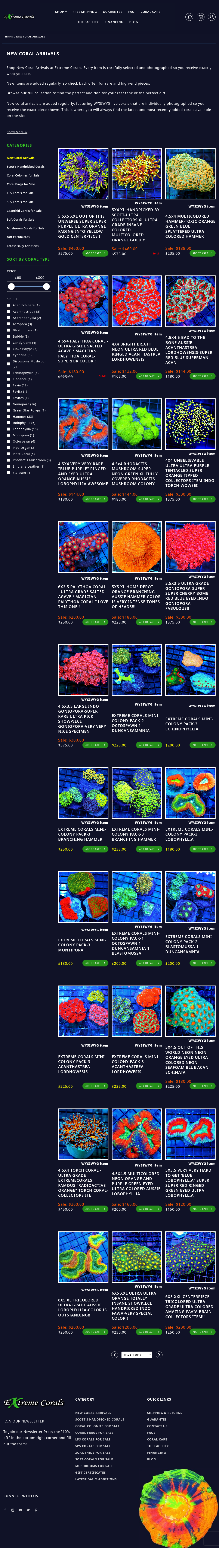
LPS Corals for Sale (20, 193)
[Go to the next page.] (159, 1354)
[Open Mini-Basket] (200, 17)
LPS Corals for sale (93, 1439)
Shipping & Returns (164, 1413)
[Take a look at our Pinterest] (36, 1510)
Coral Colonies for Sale (23, 175)
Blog (133, 22)
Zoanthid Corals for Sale (24, 211)
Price (29, 271)
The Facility (88, 22)
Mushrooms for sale (94, 1466)
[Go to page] (136, 1355)
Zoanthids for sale (93, 1453)
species (29, 299)
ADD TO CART (95, 253)
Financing (114, 22)
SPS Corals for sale (93, 1446)
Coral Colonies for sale (97, 1426)
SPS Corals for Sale (20, 202)
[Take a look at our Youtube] (20, 1510)
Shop (61, 12)
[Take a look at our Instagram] (13, 1510)
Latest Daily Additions (23, 246)
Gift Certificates (18, 237)
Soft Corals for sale (94, 1459)
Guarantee (112, 12)
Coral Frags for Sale (21, 184)
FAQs (151, 1433)
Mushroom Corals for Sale (25, 228)
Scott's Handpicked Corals (25, 167)
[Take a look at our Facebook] (5, 1510)
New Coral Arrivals (20, 158)
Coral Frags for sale (94, 1433)
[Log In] (212, 17)
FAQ (131, 12)
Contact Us (157, 1426)
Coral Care (150, 12)
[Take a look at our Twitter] (28, 1510)
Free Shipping (85, 12)
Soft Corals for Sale (20, 219)
